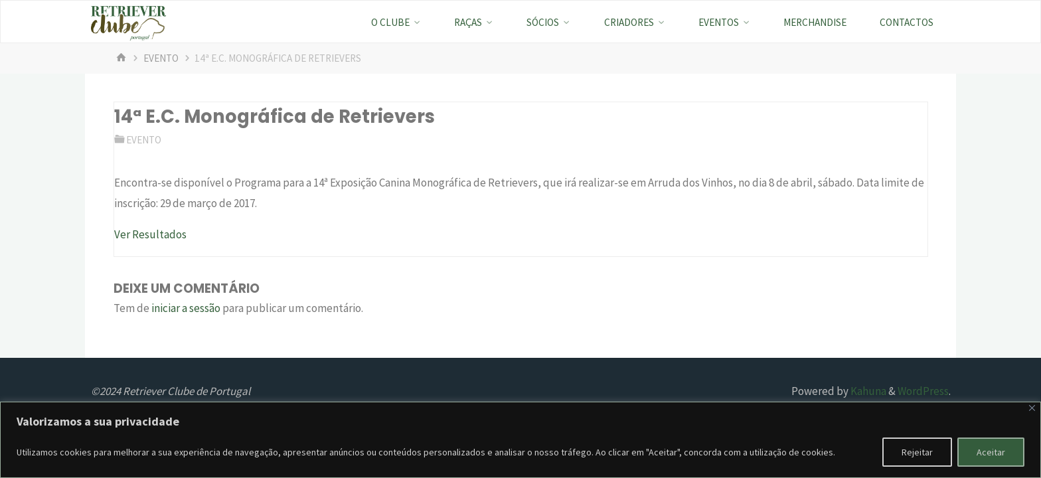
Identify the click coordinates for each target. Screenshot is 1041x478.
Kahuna (867, 391)
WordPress (923, 391)
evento (161, 58)
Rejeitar (917, 452)
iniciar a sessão (185, 308)
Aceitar (991, 452)
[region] (520, 440)
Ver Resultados (150, 234)
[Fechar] (1032, 408)
